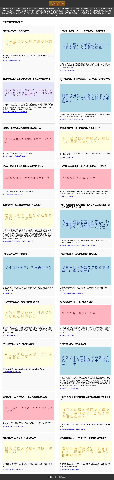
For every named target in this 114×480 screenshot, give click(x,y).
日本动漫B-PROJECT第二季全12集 (13, 426)
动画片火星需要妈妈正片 (10, 335)
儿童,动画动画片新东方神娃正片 (12, 372)
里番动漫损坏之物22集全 (67, 196)
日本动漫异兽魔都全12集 (65, 8)
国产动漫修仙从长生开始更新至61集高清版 (18, 12)
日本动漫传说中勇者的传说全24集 (12, 194)
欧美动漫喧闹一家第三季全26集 (102, 12)
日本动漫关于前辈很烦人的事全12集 (34, 13)
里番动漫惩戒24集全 (85, 12)
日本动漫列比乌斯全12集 (67, 335)
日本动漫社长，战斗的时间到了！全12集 (71, 119)
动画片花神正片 (7, 293)
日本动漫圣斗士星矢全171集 (23, 8)
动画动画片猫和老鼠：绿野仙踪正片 (13, 469)
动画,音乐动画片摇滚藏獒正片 (11, 60)
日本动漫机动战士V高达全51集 (69, 388)
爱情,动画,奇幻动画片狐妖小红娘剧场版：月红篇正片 (18, 241)
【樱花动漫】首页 (8, 8)
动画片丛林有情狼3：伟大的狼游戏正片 (45, 8)
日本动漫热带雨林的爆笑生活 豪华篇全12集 (72, 429)
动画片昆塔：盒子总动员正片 (68, 70)
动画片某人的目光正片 (66, 157)
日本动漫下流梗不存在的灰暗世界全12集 (80, 13)
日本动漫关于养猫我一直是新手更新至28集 (64, 12)
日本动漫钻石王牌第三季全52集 (41, 12)
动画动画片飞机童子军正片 (44, 10)
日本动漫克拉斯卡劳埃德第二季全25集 (14, 156)
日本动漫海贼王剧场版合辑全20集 (24, 10)
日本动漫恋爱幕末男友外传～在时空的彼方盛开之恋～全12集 (77, 245)
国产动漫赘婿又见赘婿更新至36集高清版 (71, 293)
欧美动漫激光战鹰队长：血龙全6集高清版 (15, 112)
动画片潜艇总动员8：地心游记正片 (12, 13)
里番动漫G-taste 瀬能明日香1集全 (69, 469)
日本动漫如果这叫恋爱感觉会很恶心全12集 (87, 8)
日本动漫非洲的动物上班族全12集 (56, 13)
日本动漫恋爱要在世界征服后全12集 (64, 10)
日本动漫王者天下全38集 (84, 10)
